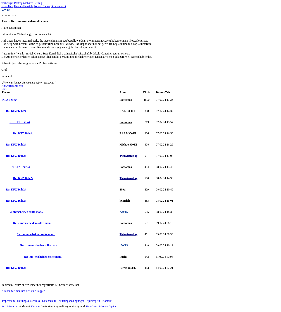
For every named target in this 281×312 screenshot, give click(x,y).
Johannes (103, 306)
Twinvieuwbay (128, 155)
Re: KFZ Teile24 (16, 111)
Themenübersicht (24, 6)
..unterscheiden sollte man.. (26, 211)
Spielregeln (93, 300)
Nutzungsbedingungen (71, 300)
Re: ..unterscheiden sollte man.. (32, 223)
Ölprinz (112, 306)
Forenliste (7, 6)
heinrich (125, 200)
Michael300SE (128, 144)
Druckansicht (58, 6)
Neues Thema (42, 6)
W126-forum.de (9, 306)
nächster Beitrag (32, 2)
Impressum (8, 300)
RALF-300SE (128, 111)
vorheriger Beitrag (12, 2)
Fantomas (126, 99)
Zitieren (18, 85)
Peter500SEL (128, 267)
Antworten (7, 85)
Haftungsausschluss (28, 300)
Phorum (35, 306)
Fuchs (123, 256)
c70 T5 (6, 9)
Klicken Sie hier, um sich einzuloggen (23, 290)
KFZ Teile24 (10, 99)
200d (122, 189)
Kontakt (107, 300)
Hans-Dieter (92, 306)
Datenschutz (49, 300)
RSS (3, 88)
